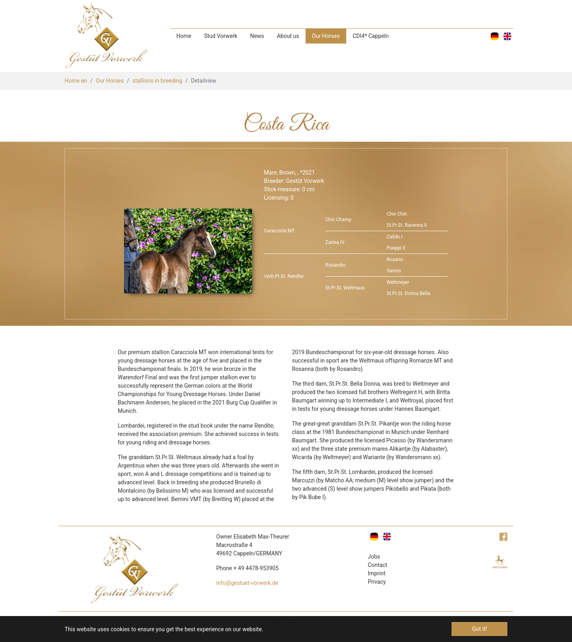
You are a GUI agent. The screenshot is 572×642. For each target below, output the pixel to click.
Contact (377, 565)
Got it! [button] (479, 629)
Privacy (377, 582)
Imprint (376, 573)
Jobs (374, 556)
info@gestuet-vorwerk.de (247, 583)
